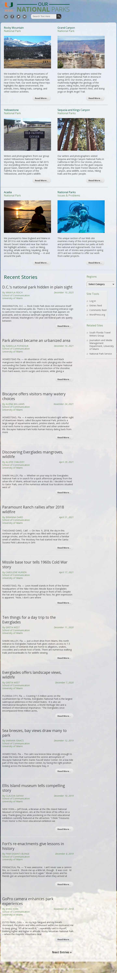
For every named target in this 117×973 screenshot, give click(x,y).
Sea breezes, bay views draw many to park (34, 733)
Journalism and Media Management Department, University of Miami (101, 345)
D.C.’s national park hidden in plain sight (37, 287)
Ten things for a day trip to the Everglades (29, 620)
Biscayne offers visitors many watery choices (34, 396)
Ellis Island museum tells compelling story (33, 788)
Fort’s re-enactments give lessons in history (33, 846)
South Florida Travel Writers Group (99, 334)
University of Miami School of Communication (62, 968)
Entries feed (95, 305)
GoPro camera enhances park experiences (27, 901)
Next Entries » (62, 952)
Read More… (41, 98)
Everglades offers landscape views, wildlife (32, 675)
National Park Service (100, 353)
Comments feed (97, 310)
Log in (92, 300)
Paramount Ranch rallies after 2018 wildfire (33, 509)
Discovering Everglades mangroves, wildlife (32, 454)
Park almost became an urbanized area (36, 340)
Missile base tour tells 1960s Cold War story (35, 564)
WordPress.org (97, 314)
